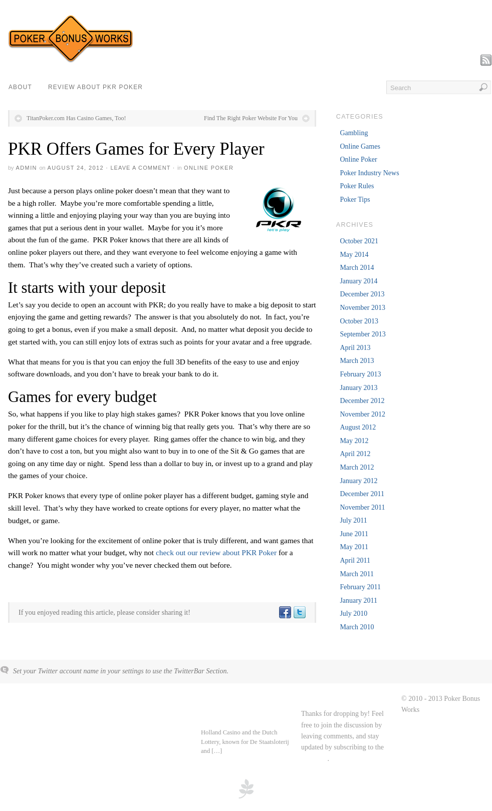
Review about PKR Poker (95, 87)
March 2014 (357, 267)
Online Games (360, 146)
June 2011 (354, 534)
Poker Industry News (369, 173)
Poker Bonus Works (42, 699)
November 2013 (362, 307)
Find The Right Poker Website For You (251, 118)
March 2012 (357, 467)
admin (26, 168)
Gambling (354, 133)
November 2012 (362, 414)
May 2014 (354, 254)
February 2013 (360, 374)
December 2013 (362, 294)
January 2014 (358, 281)
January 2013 (358, 387)
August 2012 (358, 427)
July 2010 (353, 613)
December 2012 (362, 400)
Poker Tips (355, 199)
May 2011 (354, 547)
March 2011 (357, 574)
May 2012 (354, 441)
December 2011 (362, 494)
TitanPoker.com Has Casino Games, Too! (76, 118)
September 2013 (362, 334)
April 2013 (355, 347)
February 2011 (360, 587)
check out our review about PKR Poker (216, 552)
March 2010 (357, 627)
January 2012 (358, 481)
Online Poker (208, 168)
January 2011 (358, 600)
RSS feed (314, 758)
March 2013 (357, 360)
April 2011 (355, 560)
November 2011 (362, 507)
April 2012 (355, 454)
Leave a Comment (140, 168)
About (20, 87)
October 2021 (359, 241)
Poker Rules (357, 186)
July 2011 (353, 520)
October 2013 (359, 321)
